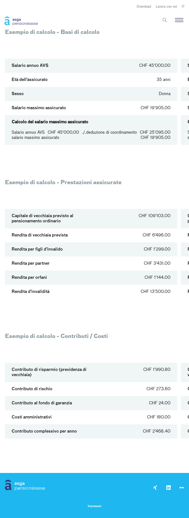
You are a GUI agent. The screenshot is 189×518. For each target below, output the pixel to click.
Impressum (95, 506)
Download (144, 6)
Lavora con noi (166, 6)
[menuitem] (183, 6)
